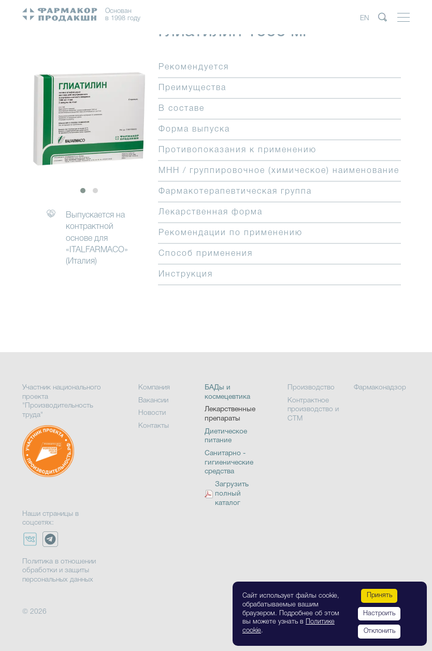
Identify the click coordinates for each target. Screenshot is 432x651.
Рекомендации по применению (231, 233)
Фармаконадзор (380, 387)
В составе (182, 108)
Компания (154, 387)
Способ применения (206, 253)
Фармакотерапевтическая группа (235, 191)
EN (364, 18)
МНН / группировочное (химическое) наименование (279, 171)
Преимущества (192, 88)
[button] (83, 190)
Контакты (153, 426)
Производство (311, 387)
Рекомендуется (194, 67)
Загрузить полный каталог (232, 494)
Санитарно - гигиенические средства (229, 462)
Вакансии (153, 400)
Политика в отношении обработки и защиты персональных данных (59, 570)
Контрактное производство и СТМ (313, 409)
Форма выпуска (194, 129)
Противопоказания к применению (237, 150)
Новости (152, 413)
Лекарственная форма (211, 212)
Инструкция (186, 274)
